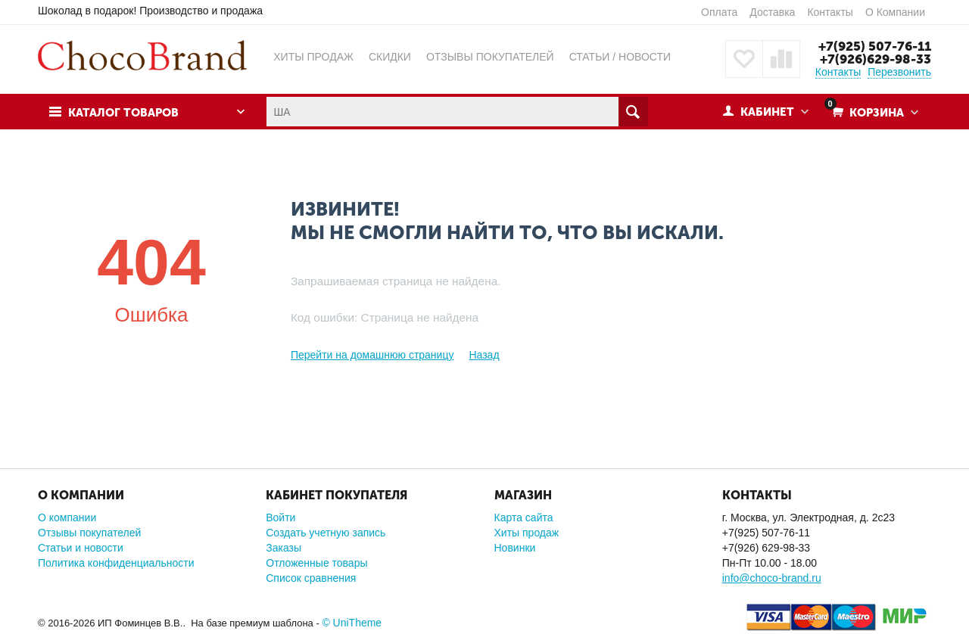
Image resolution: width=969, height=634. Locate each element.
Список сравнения (311, 578)
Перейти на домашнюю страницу (372, 355)
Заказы (283, 548)
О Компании (895, 12)
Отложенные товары (316, 563)
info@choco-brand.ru (771, 578)
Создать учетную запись (325, 533)
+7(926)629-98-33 (875, 59)
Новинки (515, 548)
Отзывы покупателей (89, 533)
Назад (484, 355)
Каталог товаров (123, 113)
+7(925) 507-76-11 (874, 46)
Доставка (772, 12)
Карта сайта (523, 517)
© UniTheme (352, 623)
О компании (67, 517)
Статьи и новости (80, 548)
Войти (280, 517)
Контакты (829, 12)
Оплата (719, 12)
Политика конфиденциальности (116, 563)
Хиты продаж (526, 533)
